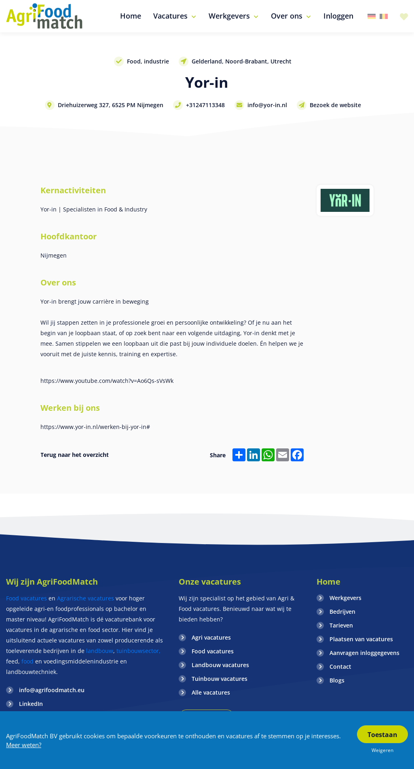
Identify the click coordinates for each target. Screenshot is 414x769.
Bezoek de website (335, 105)
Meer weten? (23, 745)
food (27, 661)
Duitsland (372, 16)
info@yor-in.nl (267, 105)
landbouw (99, 651)
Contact (340, 666)
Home (328, 581)
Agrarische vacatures (86, 598)
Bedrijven (342, 611)
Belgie (384, 16)
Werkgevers (345, 598)
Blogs (337, 680)
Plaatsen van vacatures (361, 639)
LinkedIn (31, 704)
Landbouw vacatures (220, 665)
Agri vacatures (211, 637)
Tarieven (341, 625)
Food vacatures (26, 598)
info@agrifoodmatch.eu (51, 690)
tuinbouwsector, (138, 651)
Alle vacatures (211, 692)
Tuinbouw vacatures (219, 678)
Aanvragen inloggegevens (364, 653)
